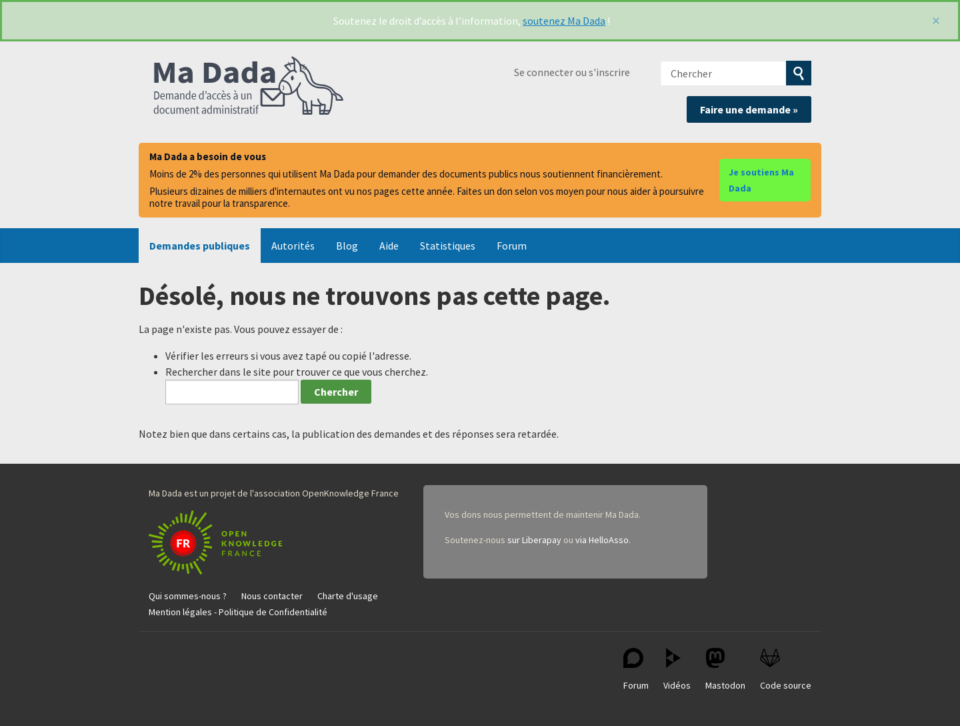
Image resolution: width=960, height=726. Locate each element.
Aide (389, 245)
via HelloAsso (602, 540)
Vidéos (677, 669)
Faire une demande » (749, 109)
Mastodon (725, 669)
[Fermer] (936, 21)
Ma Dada (249, 86)
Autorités (293, 245)
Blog (347, 245)
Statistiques (447, 245)
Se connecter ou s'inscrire (572, 72)
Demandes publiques (199, 245)
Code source (785, 669)
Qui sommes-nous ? (188, 596)
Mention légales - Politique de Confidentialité (238, 612)
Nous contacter (272, 596)
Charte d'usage (347, 596)
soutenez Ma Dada (564, 20)
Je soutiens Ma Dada (761, 180)
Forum (512, 245)
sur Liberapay (534, 540)
